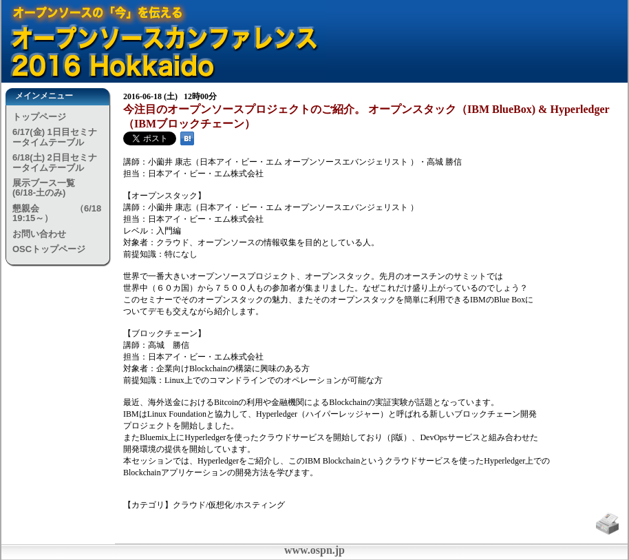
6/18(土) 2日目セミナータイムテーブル (54, 162)
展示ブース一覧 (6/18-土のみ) (58, 188)
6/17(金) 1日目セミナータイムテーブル (54, 137)
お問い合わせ (39, 234)
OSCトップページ (48, 249)
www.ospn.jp (314, 550)
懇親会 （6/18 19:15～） (56, 213)
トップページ (39, 117)
